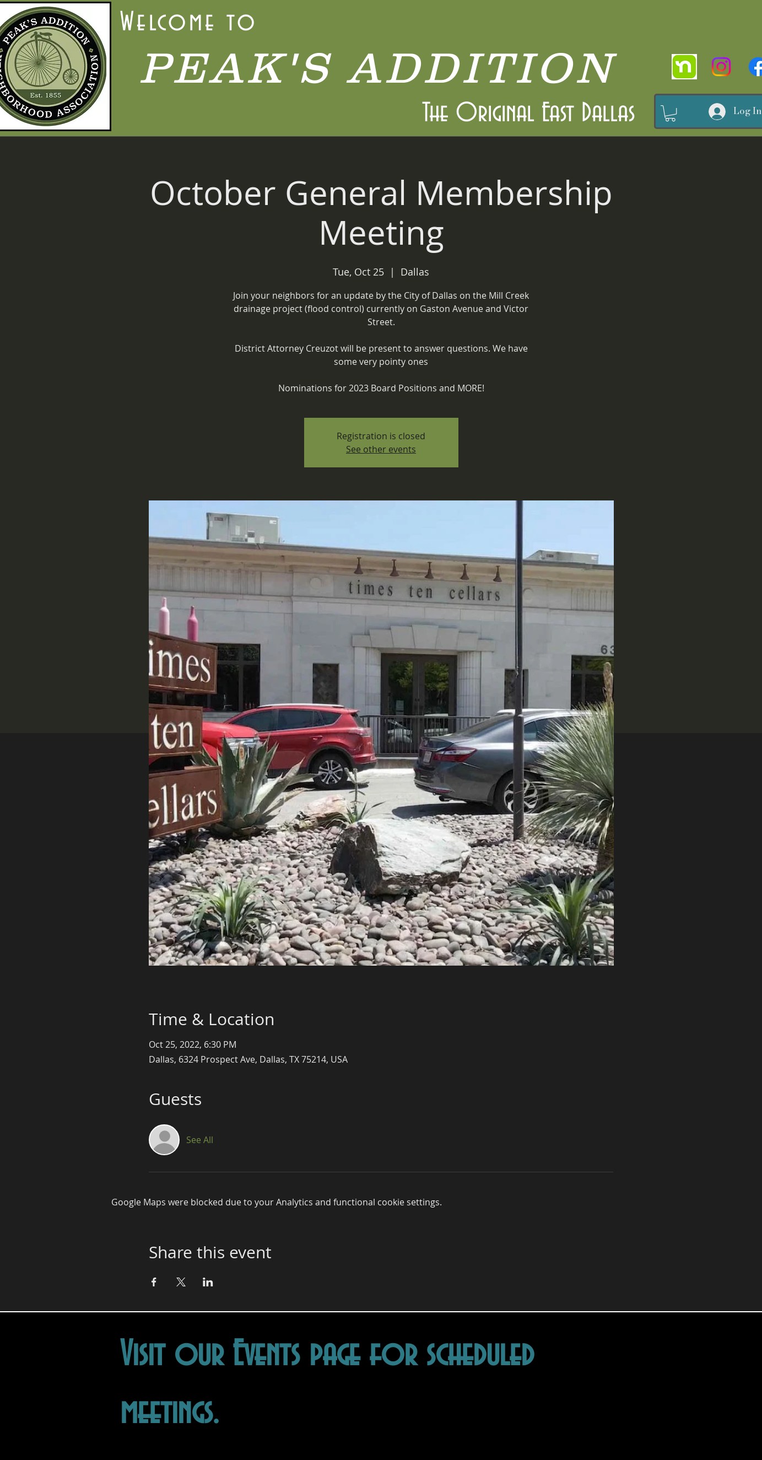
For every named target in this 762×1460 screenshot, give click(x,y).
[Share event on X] (181, 1282)
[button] (670, 113)
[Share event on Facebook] (154, 1282)
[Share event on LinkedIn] (208, 1282)
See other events (381, 449)
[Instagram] (721, 66)
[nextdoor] (684, 66)
